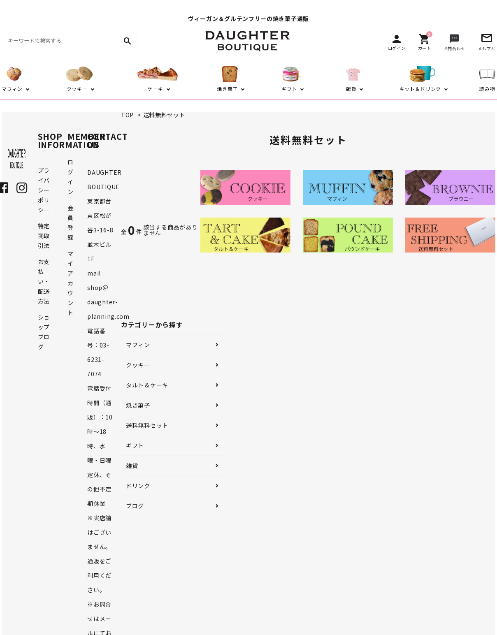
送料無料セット (164, 115)
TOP (127, 115)
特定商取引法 (44, 236)
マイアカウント (70, 283)
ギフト (135, 445)
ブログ (135, 506)
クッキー (138, 365)
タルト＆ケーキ (147, 385)
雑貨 (132, 465)
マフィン (138, 345)
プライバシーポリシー (44, 190)
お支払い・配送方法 (44, 281)
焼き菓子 (138, 405)
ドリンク (138, 486)
